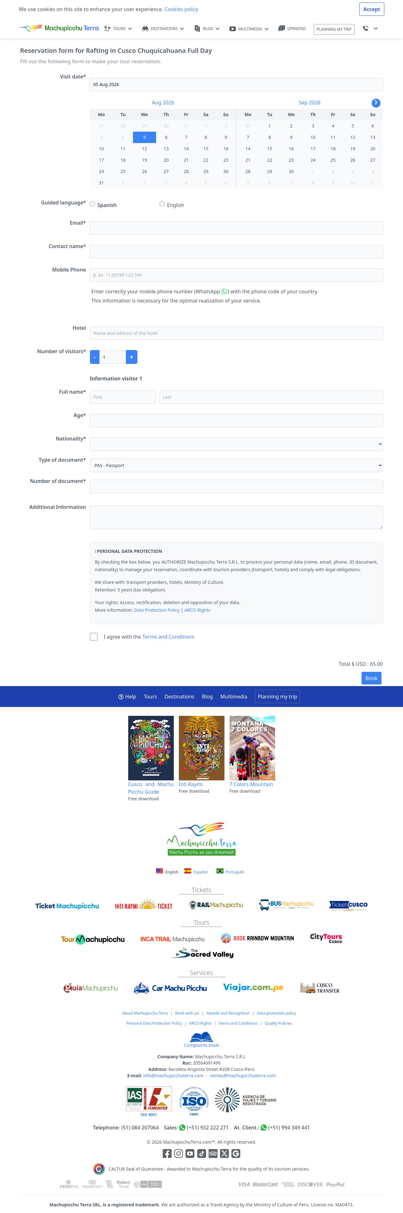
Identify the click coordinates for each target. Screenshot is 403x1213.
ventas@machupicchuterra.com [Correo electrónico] (243, 1075)
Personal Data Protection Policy (154, 1023)
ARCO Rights (197, 610)
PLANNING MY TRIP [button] (334, 29)
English (172, 205)
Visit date (73, 76)
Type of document (62, 459)
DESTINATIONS (163, 28)
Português (230, 871)
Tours (150, 696)
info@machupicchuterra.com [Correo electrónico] (173, 1075)
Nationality (71, 438)
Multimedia (233, 696)
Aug (156, 102)
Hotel (79, 327)
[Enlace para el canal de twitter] (225, 1154)
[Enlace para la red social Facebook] (167, 1154)
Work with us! (187, 1013)
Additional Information (57, 506)
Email (78, 222)
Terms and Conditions (168, 636)
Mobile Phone (69, 269)
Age (80, 415)
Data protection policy (276, 1013)
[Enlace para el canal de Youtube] (190, 1154)
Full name (72, 391)
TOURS (118, 28)
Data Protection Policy (156, 610)
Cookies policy (180, 9)
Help (127, 696)
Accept (371, 9)
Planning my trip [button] (277, 696)
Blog (207, 696)
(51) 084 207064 (140, 1127)
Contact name (67, 246)
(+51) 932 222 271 (208, 1127)
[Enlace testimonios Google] (236, 1154)
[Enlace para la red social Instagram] (178, 1154)
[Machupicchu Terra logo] (58, 28)
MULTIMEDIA (249, 29)
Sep (303, 102)
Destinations (179, 696)
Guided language (63, 202)
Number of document (58, 481)
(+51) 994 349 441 (289, 1127)
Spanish (103, 205)
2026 (168, 102)
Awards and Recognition (228, 1013)
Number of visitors (61, 351)
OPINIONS (292, 28)
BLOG (206, 28)
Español (195, 871)
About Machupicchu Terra (145, 1013)
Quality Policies (278, 1023)
